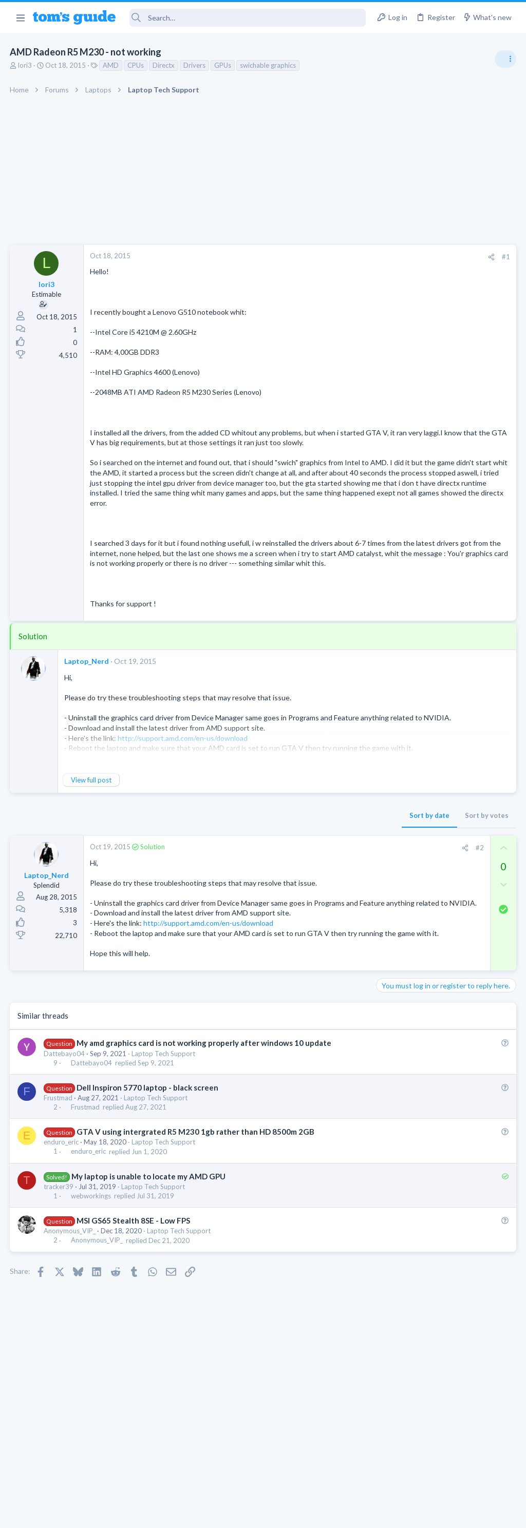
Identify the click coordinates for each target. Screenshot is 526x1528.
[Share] (326, 257)
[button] (20, 17)
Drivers (195, 65)
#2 (315, 898)
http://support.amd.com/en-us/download (209, 983)
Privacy (289, 1513)
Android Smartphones (413, 688)
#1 (341, 257)
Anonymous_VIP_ (70, 1301)
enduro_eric (61, 1213)
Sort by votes (322, 866)
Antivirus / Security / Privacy (422, 737)
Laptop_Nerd (87, 711)
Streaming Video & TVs (414, 906)
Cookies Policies (224, 1513)
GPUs (223, 65)
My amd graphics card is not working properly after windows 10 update (204, 1113)
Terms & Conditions (360, 1513)
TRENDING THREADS (396, 558)
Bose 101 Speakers (427, 817)
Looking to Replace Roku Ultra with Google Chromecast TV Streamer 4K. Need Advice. (444, 936)
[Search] (247, 18)
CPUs (136, 65)
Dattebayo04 (64, 1124)
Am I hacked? (417, 708)
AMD (111, 65)
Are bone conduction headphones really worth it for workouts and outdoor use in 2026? (444, 590)
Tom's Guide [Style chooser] (442, 1470)
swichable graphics (268, 65)
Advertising (152, 1513)
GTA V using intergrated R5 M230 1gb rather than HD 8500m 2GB (196, 1202)
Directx (164, 65)
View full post (91, 830)
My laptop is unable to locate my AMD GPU (149, 1246)
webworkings (91, 1266)
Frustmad (58, 1168)
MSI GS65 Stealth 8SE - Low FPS (134, 1290)
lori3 (25, 65)
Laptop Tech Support (164, 1124)
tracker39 (59, 1257)
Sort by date (265, 866)
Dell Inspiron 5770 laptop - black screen (148, 1157)
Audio (389, 628)
